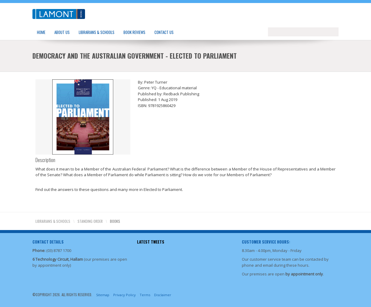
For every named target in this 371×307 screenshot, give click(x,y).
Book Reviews (134, 32)
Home (41, 32)
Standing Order (90, 221)
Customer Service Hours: (266, 242)
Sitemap (102, 295)
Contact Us (164, 32)
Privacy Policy (124, 295)
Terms (145, 295)
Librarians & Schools (96, 32)
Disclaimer (162, 295)
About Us (62, 32)
